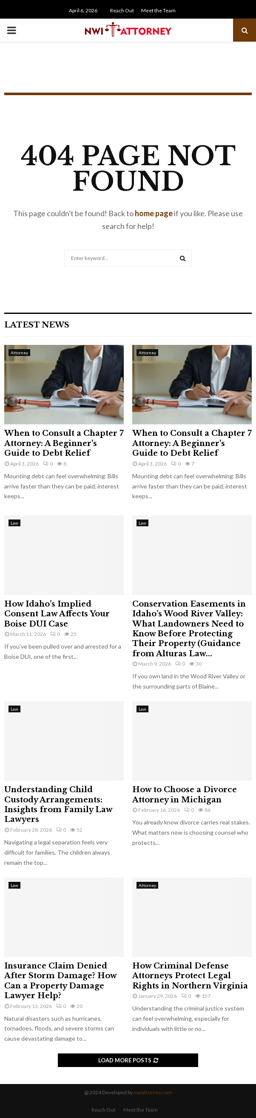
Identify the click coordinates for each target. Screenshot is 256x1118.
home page (154, 213)
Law (14, 522)
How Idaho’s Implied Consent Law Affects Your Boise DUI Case (57, 614)
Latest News (36, 325)
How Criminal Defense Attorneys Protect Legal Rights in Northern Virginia (190, 976)
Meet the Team (158, 10)
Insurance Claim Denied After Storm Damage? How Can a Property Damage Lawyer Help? (60, 980)
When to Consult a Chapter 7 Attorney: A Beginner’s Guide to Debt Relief (64, 443)
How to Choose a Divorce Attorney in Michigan (184, 794)
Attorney (19, 352)
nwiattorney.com (153, 1092)
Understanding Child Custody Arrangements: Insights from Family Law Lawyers (58, 804)
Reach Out (122, 10)
